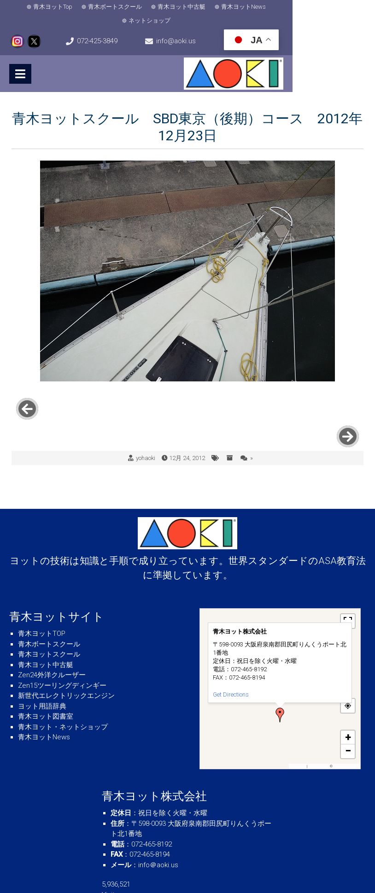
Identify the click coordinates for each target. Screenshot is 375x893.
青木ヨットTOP (41, 595)
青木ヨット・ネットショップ (63, 688)
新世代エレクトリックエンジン (66, 657)
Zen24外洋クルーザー (52, 637)
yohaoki (145, 419)
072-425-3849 (45, 30)
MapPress (298, 728)
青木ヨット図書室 (45, 678)
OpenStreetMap (346, 728)
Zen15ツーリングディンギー (62, 647)
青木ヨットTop (39, 8)
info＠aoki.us (158, 826)
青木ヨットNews (230, 8)
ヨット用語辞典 (42, 667)
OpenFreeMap (318, 728)
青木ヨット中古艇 (169, 8)
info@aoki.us (191, 30)
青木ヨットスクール (49, 616)
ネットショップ (290, 8)
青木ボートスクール (102, 8)
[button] (280, 676)
